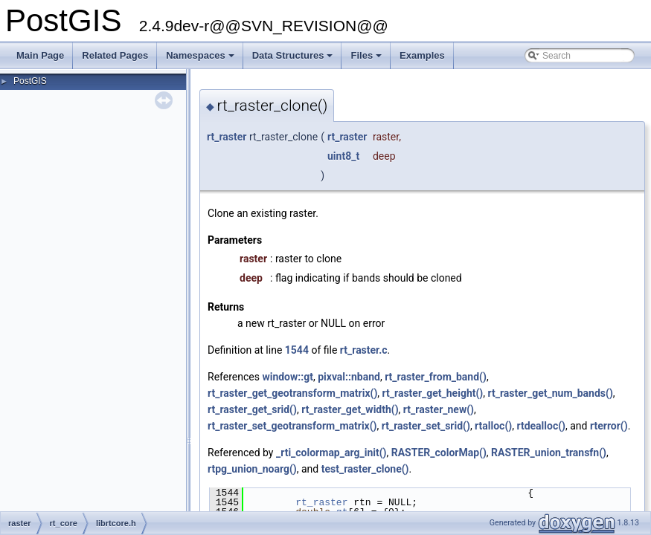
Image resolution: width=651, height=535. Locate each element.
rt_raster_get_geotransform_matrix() (292, 393)
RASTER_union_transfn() (548, 452)
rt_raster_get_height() (433, 393)
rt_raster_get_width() (349, 409)
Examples (422, 55)
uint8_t (343, 156)
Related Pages (115, 55)
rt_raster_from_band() (436, 377)
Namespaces (201, 59)
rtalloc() (493, 426)
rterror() (609, 426)
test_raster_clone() (365, 469)
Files (367, 59)
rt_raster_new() (438, 409)
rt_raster (226, 137)
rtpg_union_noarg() (252, 469)
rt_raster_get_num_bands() (550, 393)
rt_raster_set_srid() (426, 426)
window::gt (287, 377)
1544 (297, 350)
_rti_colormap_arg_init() (331, 452)
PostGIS (30, 81)
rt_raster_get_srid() (252, 409)
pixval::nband (349, 377)
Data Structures (294, 59)
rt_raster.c (364, 350)
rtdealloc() (540, 426)
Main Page (40, 55)
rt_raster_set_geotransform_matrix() (292, 426)
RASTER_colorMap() (439, 452)
